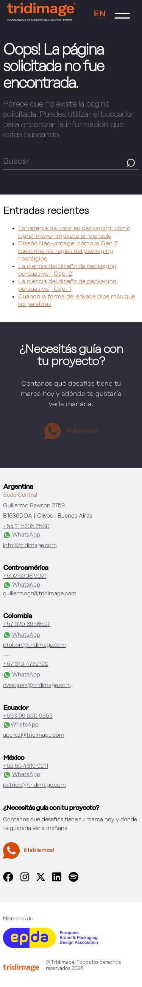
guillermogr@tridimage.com (39, 593)
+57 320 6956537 (26, 624)
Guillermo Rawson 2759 (34, 505)
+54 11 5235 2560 (26, 526)
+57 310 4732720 (25, 664)
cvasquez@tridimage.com (37, 685)
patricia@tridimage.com (34, 785)
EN (99, 14)
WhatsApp (21, 535)
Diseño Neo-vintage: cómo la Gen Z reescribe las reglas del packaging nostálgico (68, 251)
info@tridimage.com (30, 545)
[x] (40, 879)
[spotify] (73, 880)
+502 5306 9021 (25, 576)
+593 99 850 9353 (28, 716)
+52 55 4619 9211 (25, 766)
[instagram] (25, 880)
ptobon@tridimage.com (34, 645)
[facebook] (8, 880)
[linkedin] (56, 880)
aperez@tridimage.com (33, 735)
